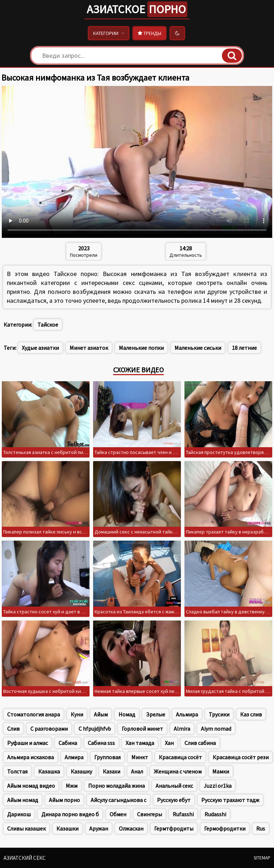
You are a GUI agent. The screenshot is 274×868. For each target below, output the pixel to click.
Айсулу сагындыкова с (118, 799)
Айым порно (64, 799)
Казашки (67, 828)
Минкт (139, 757)
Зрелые (155, 714)
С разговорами (49, 728)
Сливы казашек (26, 828)
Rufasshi (183, 814)
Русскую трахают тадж (230, 799)
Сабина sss (101, 742)
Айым (101, 714)
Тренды (149, 33)
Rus (260, 828)
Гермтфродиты (173, 828)
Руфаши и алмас (27, 742)
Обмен (118, 814)
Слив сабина (200, 742)
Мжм (71, 785)
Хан (169, 742)
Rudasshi (215, 814)
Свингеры (149, 814)
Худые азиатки (40, 347)
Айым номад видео (31, 785)
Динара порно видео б (70, 814)
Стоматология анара (33, 714)
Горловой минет (142, 728)
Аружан (98, 828)
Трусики (219, 714)
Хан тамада (140, 742)
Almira (182, 728)
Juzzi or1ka (218, 785)
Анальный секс (174, 785)
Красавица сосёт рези (241, 757)
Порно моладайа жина (116, 785)
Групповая (107, 757)
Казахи (111, 771)
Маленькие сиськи (197, 347)
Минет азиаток (89, 347)
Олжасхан (131, 828)
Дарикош (19, 814)
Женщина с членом (178, 771)
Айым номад (22, 799)
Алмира (74, 757)
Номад (126, 714)
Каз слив (251, 714)
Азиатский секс (25, 857)
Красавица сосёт (180, 757)
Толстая (17, 771)
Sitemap (262, 858)
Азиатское (137, 9)
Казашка (49, 771)
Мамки (220, 771)
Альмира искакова (30, 757)
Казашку (81, 771)
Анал (137, 771)
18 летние (244, 347)
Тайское (47, 324)
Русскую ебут (174, 799)
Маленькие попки (141, 347)
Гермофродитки (224, 828)
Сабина (68, 742)
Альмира (187, 714)
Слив (13, 728)
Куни (77, 714)
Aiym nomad (216, 728)
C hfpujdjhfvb (94, 728)
